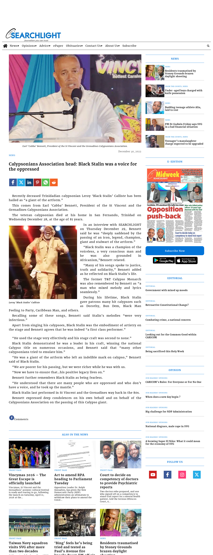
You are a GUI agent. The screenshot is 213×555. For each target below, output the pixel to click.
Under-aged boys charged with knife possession (183, 92)
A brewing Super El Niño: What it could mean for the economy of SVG (173, 443)
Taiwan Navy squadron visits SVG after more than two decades (28, 547)
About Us (111, 45)
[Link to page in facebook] (13, 182)
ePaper (58, 45)
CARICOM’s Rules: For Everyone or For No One (173, 382)
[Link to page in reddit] (54, 182)
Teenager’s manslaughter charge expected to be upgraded (184, 142)
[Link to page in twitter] (21, 182)
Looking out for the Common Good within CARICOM (171, 336)
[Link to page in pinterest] (37, 182)
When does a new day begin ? (163, 397)
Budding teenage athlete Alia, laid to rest (183, 109)
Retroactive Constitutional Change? (167, 305)
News (14, 45)
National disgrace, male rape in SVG (167, 426)
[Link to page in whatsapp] (45, 182)
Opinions (28, 45)
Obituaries (73, 45)
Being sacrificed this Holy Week (165, 351)
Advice (44, 45)
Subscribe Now (175, 250)
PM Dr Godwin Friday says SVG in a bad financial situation (183, 125)
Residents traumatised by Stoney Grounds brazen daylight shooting (180, 74)
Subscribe (129, 45)
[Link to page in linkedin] (29, 182)
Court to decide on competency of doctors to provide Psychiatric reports (119, 481)
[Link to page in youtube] (153, 474)
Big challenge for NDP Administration (169, 411)
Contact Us (93, 45)
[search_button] (208, 46)
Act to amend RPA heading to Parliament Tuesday (73, 479)
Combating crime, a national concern (168, 320)
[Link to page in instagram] (182, 474)
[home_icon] (5, 46)
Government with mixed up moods (167, 290)
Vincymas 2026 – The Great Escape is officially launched (27, 479)
